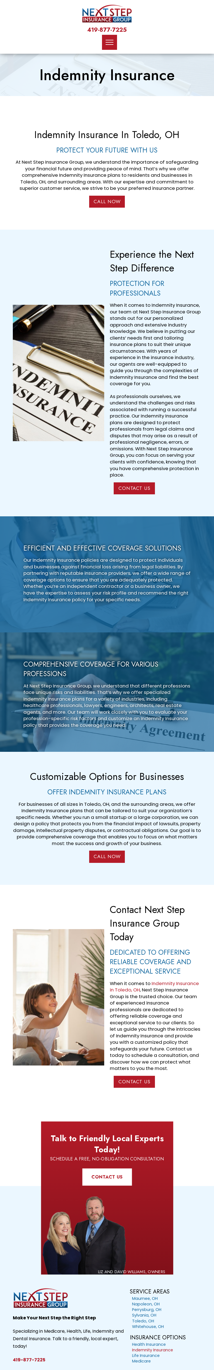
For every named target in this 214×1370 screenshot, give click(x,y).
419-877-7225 (107, 30)
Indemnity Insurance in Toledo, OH (154, 986)
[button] (109, 42)
